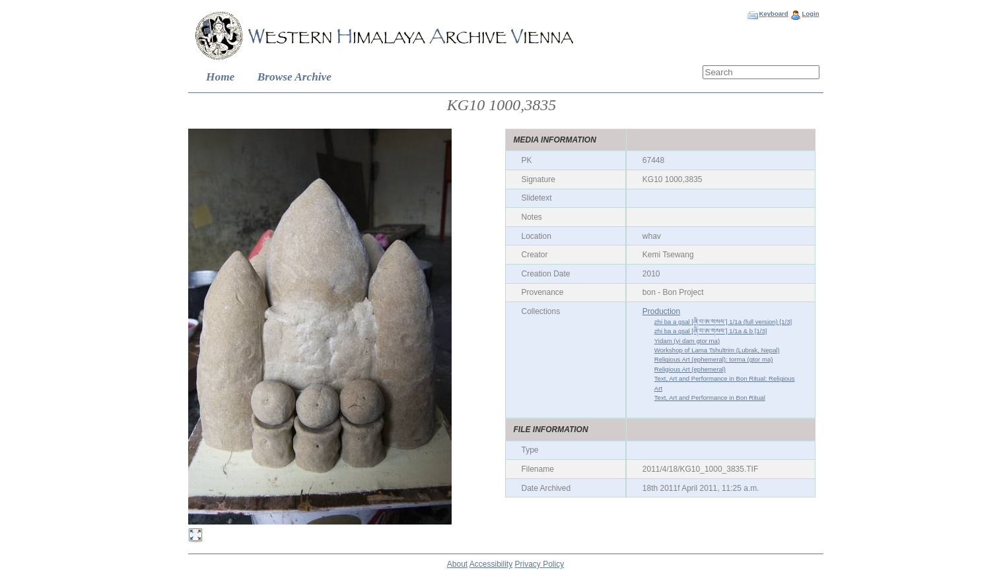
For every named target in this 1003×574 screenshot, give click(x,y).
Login (810, 13)
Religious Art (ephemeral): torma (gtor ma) (713, 359)
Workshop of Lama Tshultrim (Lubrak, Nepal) (717, 350)
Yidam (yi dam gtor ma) (687, 340)
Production (661, 311)
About (457, 564)
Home (220, 77)
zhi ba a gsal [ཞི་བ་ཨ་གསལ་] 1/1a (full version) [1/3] (723, 321)
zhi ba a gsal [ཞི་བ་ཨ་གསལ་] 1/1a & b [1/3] (710, 331)
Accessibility (490, 564)
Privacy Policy (540, 564)
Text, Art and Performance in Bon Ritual (709, 397)
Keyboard (773, 13)
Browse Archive (294, 77)
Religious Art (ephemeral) (690, 369)
